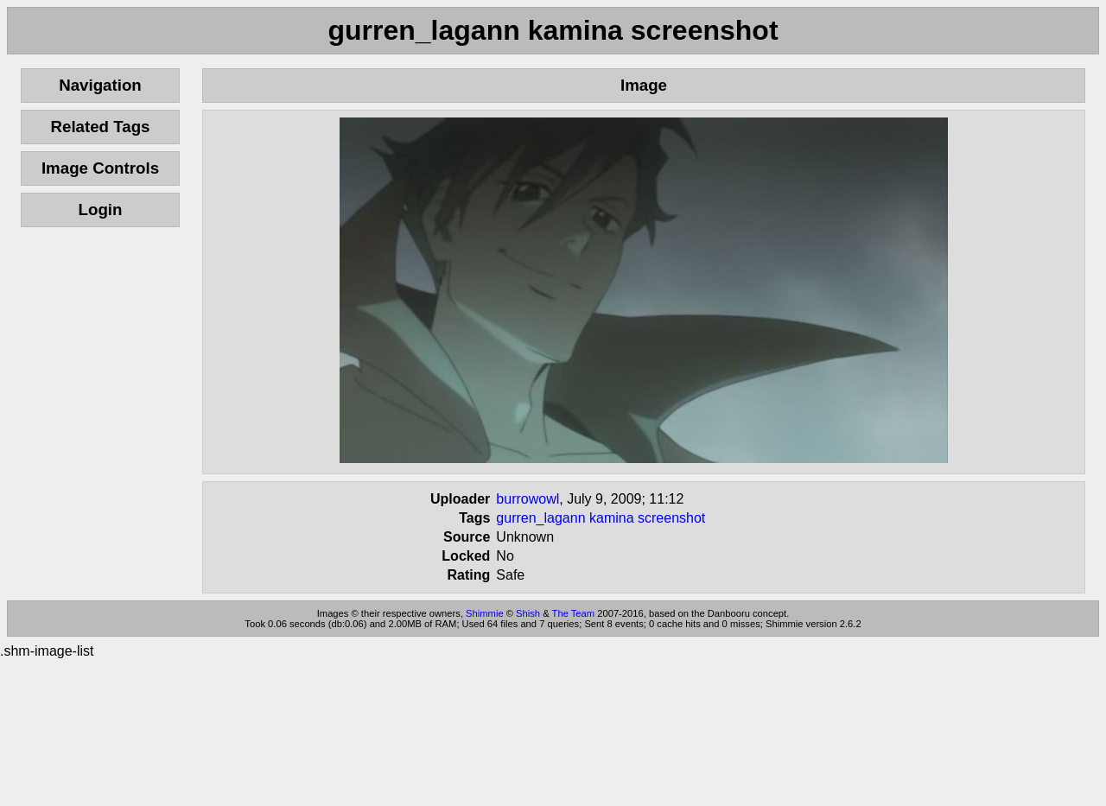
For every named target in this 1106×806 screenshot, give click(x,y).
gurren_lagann (540, 518)
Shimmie (485, 613)
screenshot (671, 518)
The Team (573, 613)
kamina (611, 518)
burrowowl (527, 499)
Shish (528, 613)
